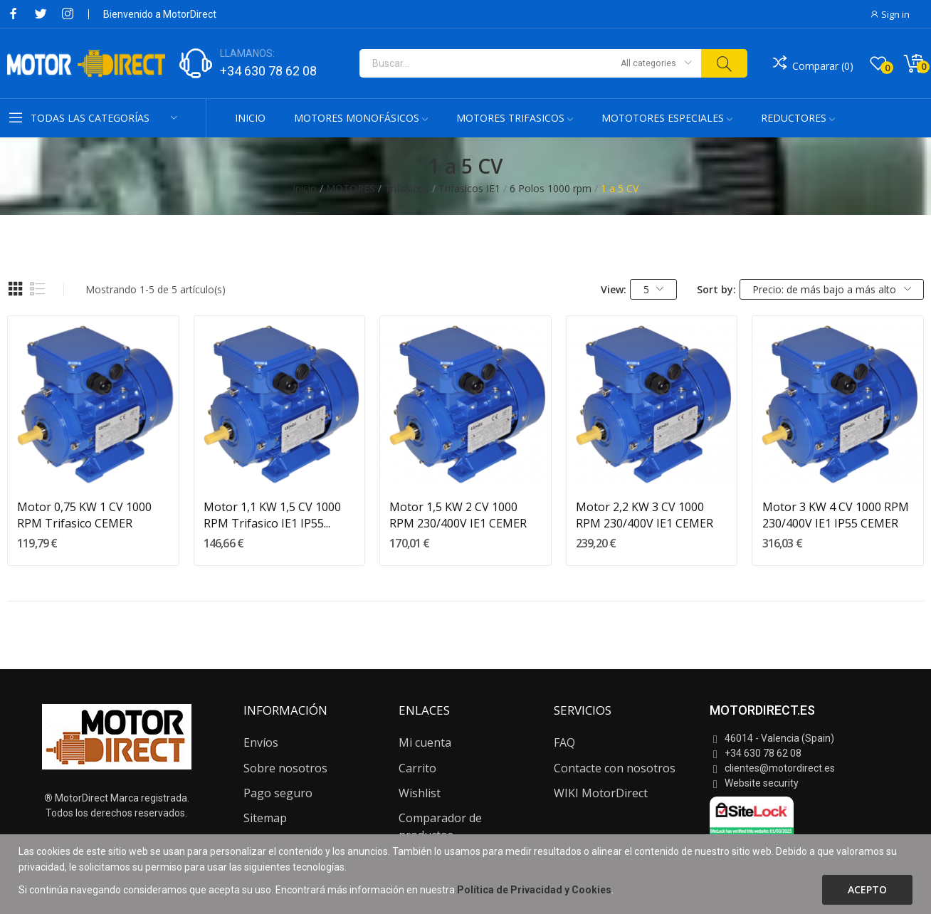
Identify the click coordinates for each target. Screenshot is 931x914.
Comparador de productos (440, 826)
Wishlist (420, 793)
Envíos (260, 742)
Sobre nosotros (285, 768)
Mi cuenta (425, 742)
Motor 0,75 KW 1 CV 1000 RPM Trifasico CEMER (84, 514)
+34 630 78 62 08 (268, 70)
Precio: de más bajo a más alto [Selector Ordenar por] (831, 289)
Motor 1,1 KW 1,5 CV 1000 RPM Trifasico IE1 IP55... (272, 514)
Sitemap (265, 818)
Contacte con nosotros (614, 768)
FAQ (564, 742)
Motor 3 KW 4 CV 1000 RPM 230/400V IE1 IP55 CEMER (835, 514)
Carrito (417, 768)
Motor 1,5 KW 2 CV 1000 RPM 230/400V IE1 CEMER (458, 514)
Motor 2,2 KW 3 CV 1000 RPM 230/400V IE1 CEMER (644, 514)
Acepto (867, 889)
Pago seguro (277, 793)
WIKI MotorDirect (601, 793)
